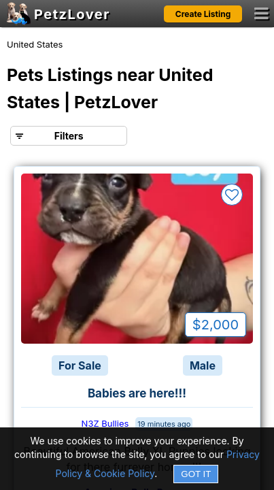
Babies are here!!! (137, 393)
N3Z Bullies (105, 423)
